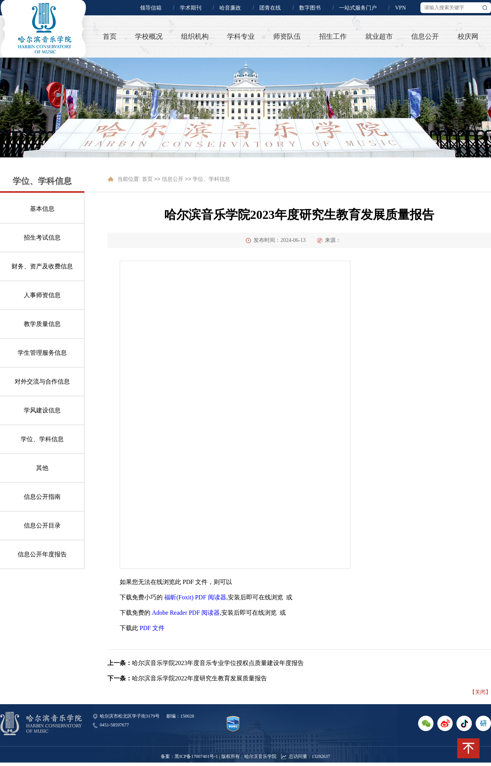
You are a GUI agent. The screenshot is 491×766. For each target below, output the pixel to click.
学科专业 (241, 36)
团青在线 (270, 8)
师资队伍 (287, 36)
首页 (110, 36)
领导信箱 (150, 8)
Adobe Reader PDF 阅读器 (186, 612)
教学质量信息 (42, 324)
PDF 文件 (152, 628)
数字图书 (310, 8)
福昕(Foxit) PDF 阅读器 (195, 597)
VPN (400, 8)
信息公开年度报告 (42, 554)
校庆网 (468, 36)
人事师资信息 (42, 295)
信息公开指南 (42, 496)
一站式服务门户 (358, 8)
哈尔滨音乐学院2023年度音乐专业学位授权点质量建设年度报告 (218, 663)
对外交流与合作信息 (42, 381)
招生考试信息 (42, 237)
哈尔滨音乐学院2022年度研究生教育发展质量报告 (199, 678)
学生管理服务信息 (42, 352)
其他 (42, 468)
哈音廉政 (230, 8)
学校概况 (149, 36)
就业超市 (379, 36)
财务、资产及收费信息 (42, 266)
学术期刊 (190, 8)
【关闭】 (480, 692)
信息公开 (425, 36)
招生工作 (333, 36)
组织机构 (195, 36)
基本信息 (42, 208)
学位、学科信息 (42, 439)
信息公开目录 (42, 525)
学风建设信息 (42, 410)
